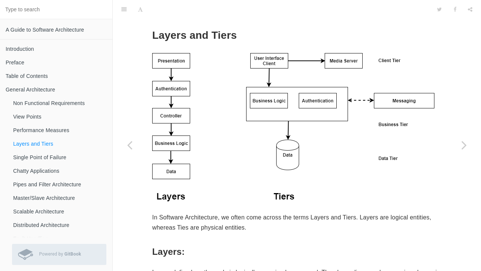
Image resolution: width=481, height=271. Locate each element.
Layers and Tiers (33, 144)
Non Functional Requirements (49, 103)
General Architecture (30, 90)
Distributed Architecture (41, 225)
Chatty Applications (36, 171)
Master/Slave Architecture (44, 198)
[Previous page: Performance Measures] (130, 145)
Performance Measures (41, 130)
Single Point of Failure (40, 157)
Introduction (20, 49)
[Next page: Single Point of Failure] (464, 145)
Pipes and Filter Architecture (47, 184)
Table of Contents (27, 76)
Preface (15, 62)
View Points (27, 117)
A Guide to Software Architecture (45, 30)
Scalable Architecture (38, 212)
